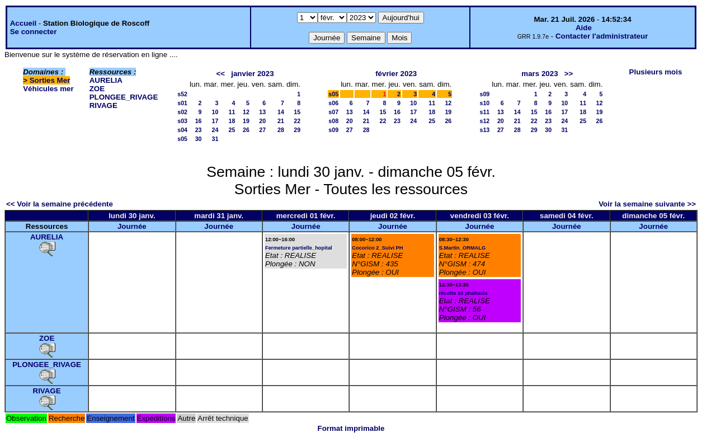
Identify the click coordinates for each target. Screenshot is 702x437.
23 (198, 129)
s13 (484, 129)
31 (215, 138)
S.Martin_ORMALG (462, 248)
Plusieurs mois (655, 72)
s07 (333, 112)
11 (232, 112)
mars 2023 (539, 73)
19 (246, 121)
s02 (182, 112)
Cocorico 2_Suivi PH (377, 248)
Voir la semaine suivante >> (647, 204)
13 (262, 112)
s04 (182, 129)
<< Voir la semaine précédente (59, 204)
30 (198, 138)
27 (262, 129)
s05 (182, 138)
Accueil (23, 23)
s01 (182, 103)
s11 (484, 112)
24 (215, 129)
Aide (584, 28)
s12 (484, 121)
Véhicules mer (48, 88)
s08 (333, 121)
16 (198, 121)
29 (297, 129)
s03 (182, 121)
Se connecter (33, 31)
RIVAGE (103, 105)
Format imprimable (351, 428)
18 (232, 121)
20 (262, 121)
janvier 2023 (252, 73)
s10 (484, 103)
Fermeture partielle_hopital (298, 248)
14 (280, 112)
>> (568, 73)
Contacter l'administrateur (601, 36)
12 (246, 112)
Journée (132, 226)
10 (215, 112)
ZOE (97, 88)
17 (215, 121)
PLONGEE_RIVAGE (123, 97)
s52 (182, 94)
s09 (333, 129)
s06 (333, 103)
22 (297, 121)
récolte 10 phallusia (463, 293)
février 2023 (396, 73)
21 (280, 121)
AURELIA (106, 80)
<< (220, 73)
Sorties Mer (50, 80)
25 (232, 129)
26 (246, 129)
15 (297, 112)
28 (280, 129)
